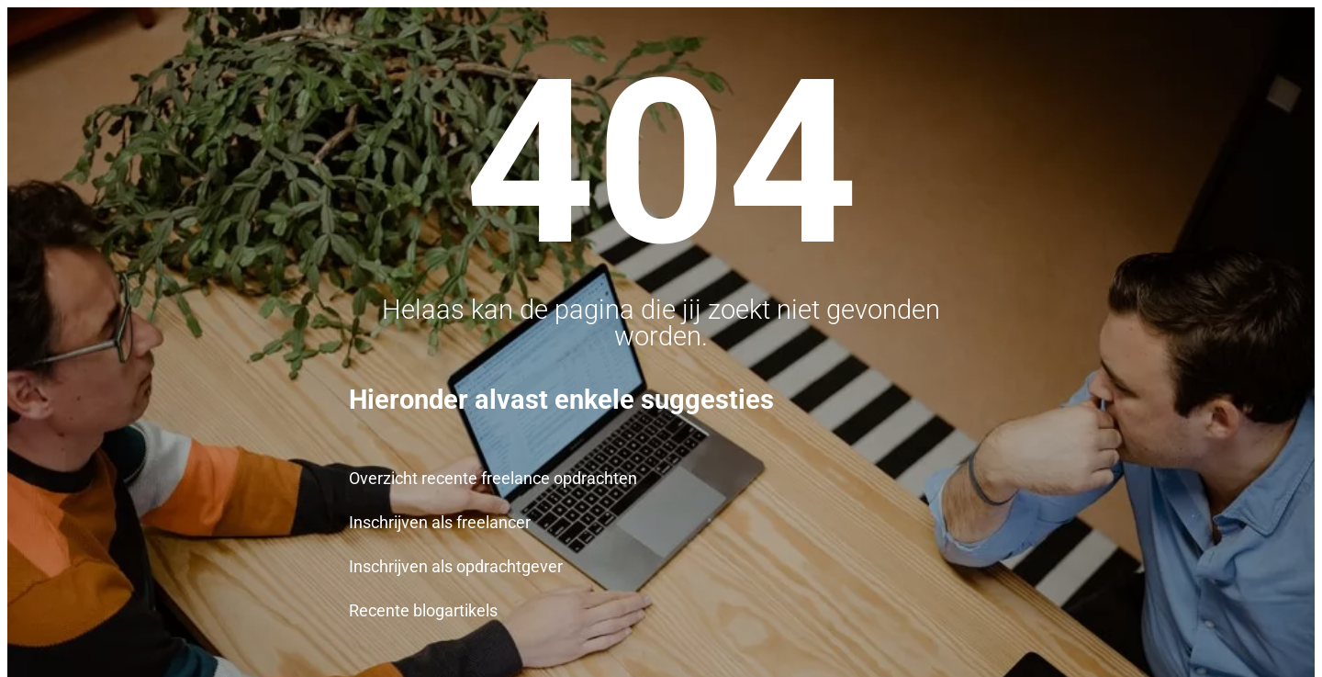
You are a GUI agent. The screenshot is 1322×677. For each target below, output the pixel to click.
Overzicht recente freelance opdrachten (493, 478)
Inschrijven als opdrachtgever (456, 567)
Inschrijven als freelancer (440, 522)
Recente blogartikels (423, 611)
